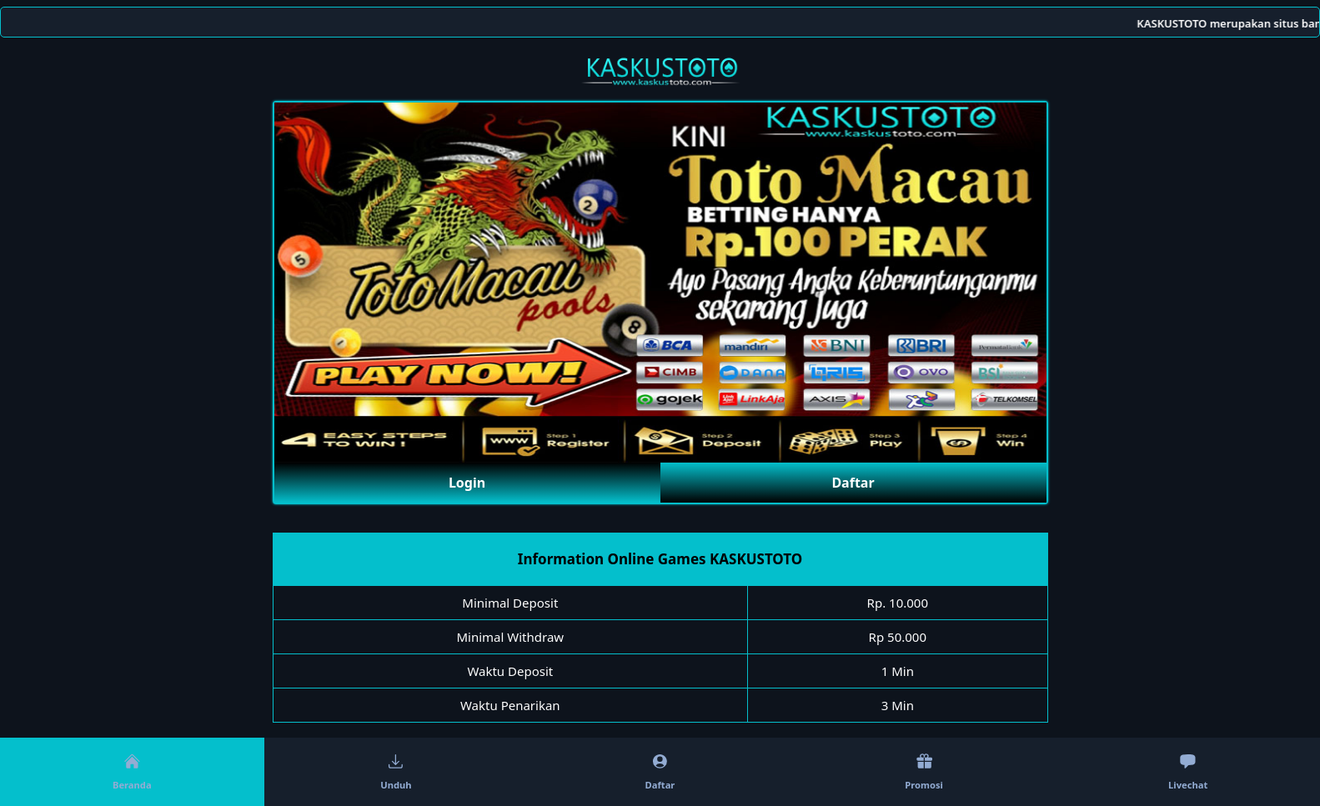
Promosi (924, 772)
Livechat (1187, 772)
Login (467, 482)
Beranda (132, 772)
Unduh (395, 772)
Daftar (852, 482)
